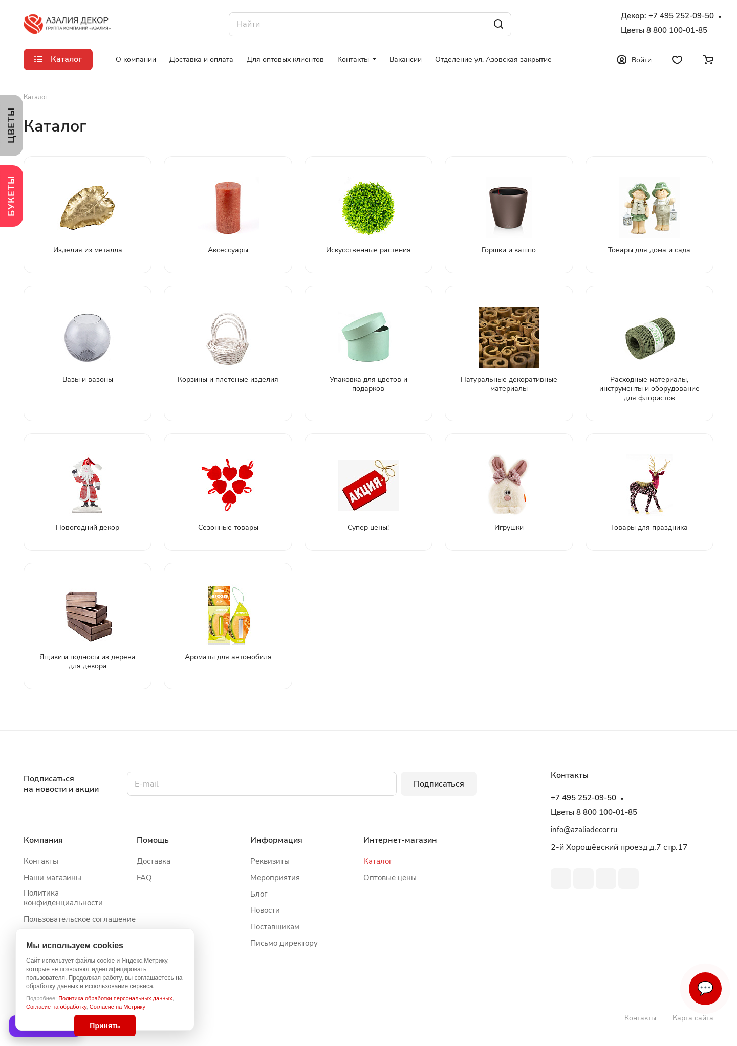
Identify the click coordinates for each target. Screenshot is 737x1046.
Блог (259, 894)
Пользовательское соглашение (80, 919)
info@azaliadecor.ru (584, 829)
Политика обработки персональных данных (115, 998)
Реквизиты (270, 861)
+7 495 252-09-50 (681, 16)
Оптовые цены (390, 878)
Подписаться (439, 784)
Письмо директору (284, 943)
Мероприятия (275, 878)
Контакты (41, 861)
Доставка (153, 861)
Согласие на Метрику (117, 1007)
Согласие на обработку (56, 1007)
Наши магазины (52, 878)
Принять (105, 1025)
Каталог (378, 861)
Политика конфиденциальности (63, 898)
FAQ (144, 878)
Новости (265, 910)
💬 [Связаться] (705, 988)
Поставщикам (274, 927)
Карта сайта (693, 1018)
